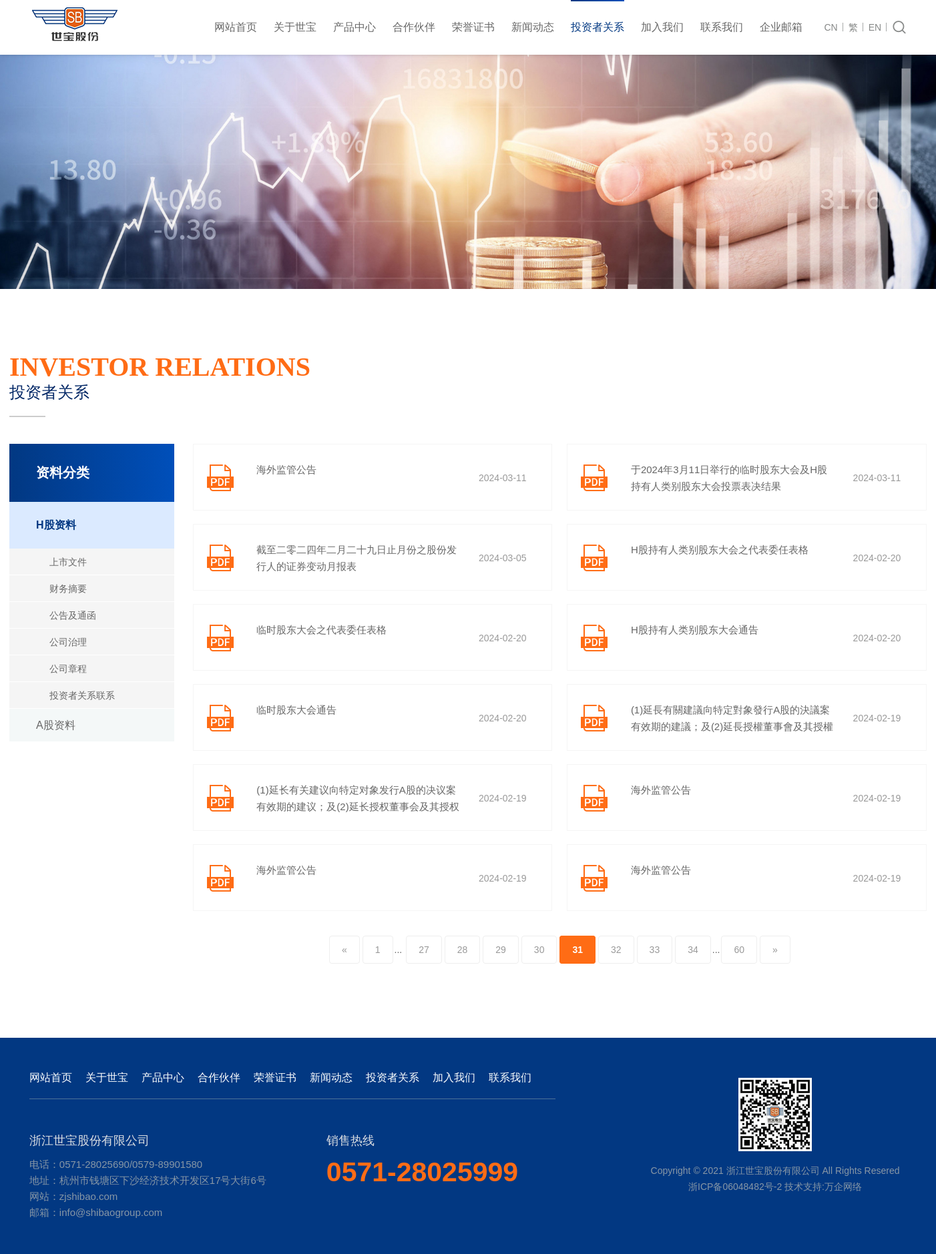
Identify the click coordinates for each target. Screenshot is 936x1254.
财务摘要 (68, 588)
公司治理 (68, 642)
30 (539, 949)
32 (616, 949)
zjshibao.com (88, 1196)
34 (693, 949)
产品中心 (354, 27)
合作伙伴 (414, 27)
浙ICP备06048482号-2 (735, 1186)
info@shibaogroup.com (110, 1212)
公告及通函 (72, 615)
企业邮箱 (781, 27)
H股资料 (56, 525)
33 (655, 949)
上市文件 (68, 562)
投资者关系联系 (82, 695)
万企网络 (843, 1186)
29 (500, 949)
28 (462, 949)
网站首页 (235, 27)
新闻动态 (532, 27)
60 (739, 949)
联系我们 (721, 27)
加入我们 (662, 27)
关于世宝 (295, 27)
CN (831, 27)
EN (875, 27)
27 (424, 949)
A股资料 (55, 725)
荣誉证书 (473, 27)
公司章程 (68, 668)
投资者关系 (597, 27)
